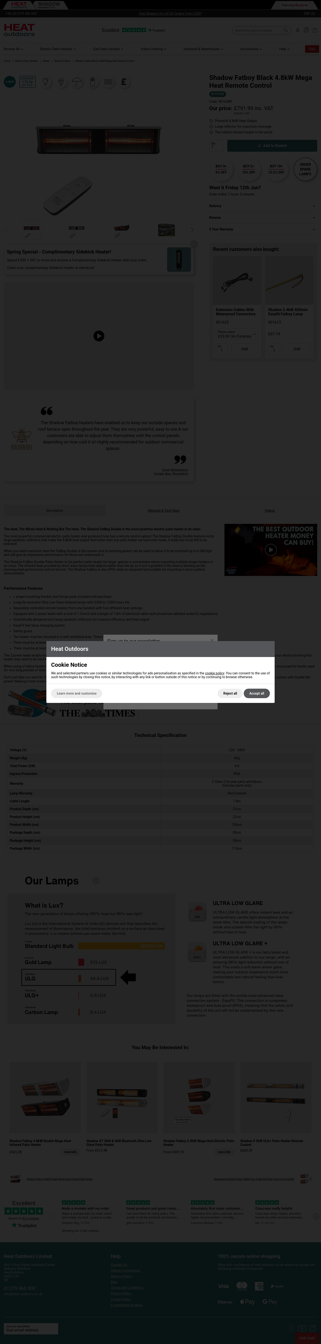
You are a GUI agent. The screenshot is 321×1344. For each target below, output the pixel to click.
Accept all (256, 693)
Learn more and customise (77, 693)
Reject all (230, 693)
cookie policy (214, 673)
